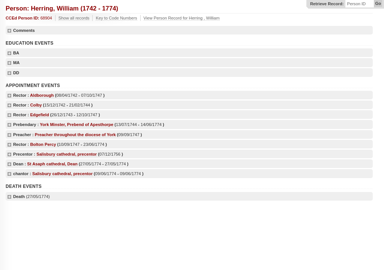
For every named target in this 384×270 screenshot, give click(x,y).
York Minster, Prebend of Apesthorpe (76, 124)
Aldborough (42, 95)
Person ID (356, 4)
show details (9, 31)
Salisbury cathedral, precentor (66, 154)
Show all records (74, 18)
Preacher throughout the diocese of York (75, 134)
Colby (36, 105)
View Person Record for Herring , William (182, 18)
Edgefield (39, 114)
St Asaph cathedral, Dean (52, 164)
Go (378, 3)
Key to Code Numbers (116, 18)
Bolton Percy (43, 144)
